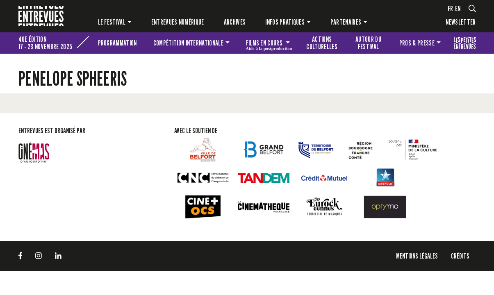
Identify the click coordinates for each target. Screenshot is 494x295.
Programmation (117, 43)
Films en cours (269, 44)
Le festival (112, 22)
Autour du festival (368, 43)
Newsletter (461, 22)
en (458, 8)
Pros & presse (417, 43)
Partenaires (346, 22)
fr (450, 8)
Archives (235, 22)
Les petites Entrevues (465, 43)
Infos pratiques (285, 22)
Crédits (460, 256)
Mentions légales (417, 256)
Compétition (188, 43)
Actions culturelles (321, 43)
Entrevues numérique (177, 22)
